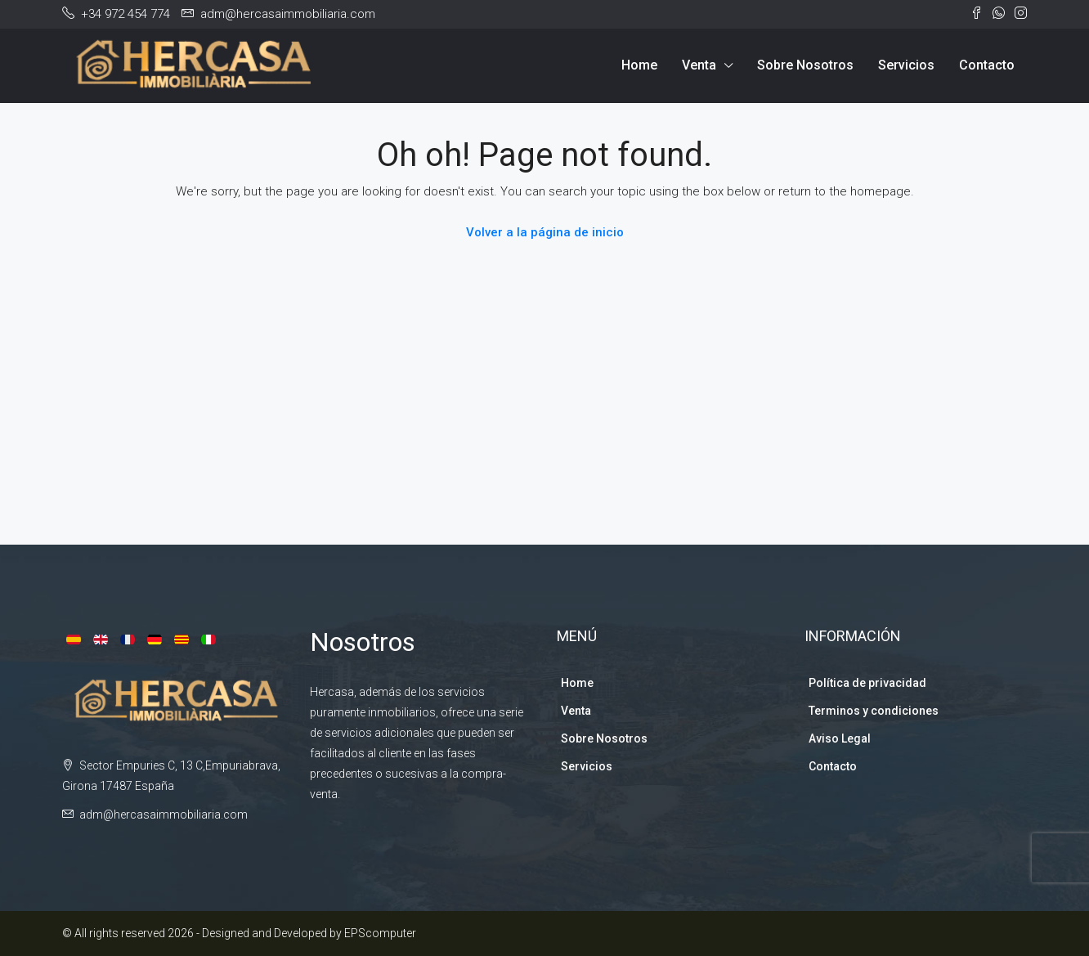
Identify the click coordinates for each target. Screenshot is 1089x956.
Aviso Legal (840, 738)
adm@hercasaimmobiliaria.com (163, 814)
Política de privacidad (867, 682)
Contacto (987, 65)
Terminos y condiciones (874, 710)
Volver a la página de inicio (545, 232)
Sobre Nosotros (805, 65)
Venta (699, 65)
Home (639, 65)
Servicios (906, 65)
